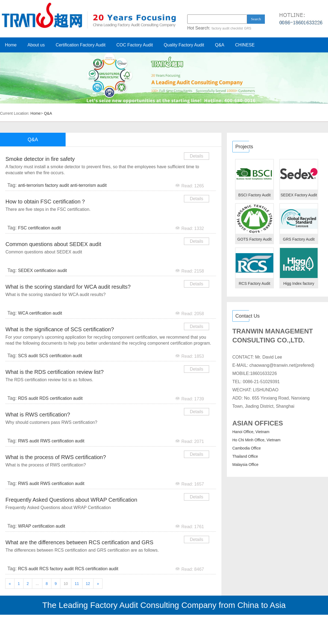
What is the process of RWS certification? (55, 457)
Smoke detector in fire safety (40, 159)
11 (77, 583)
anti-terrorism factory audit (43, 185)
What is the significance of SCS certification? (59, 329)
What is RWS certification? (37, 415)
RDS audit (28, 398)
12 (88, 583)
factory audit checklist (227, 28)
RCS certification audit (96, 568)
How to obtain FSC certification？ (45, 202)
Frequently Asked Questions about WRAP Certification (71, 500)
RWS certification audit (62, 441)
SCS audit (28, 355)
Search (256, 19)
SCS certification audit (60, 355)
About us (36, 45)
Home (11, 45)
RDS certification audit (61, 398)
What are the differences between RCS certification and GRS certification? (79, 543)
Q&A (219, 45)
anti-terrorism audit (88, 185)
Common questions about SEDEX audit (53, 244)
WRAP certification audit (41, 526)
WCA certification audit (40, 313)
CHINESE (244, 45)
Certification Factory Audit (81, 45)
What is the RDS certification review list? (54, 372)
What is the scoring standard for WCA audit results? (68, 287)
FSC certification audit (39, 228)
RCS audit (28, 568)
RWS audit (28, 441)
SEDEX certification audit (42, 270)
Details (196, 156)
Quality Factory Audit (184, 45)
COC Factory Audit (134, 45)
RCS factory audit (56, 568)
